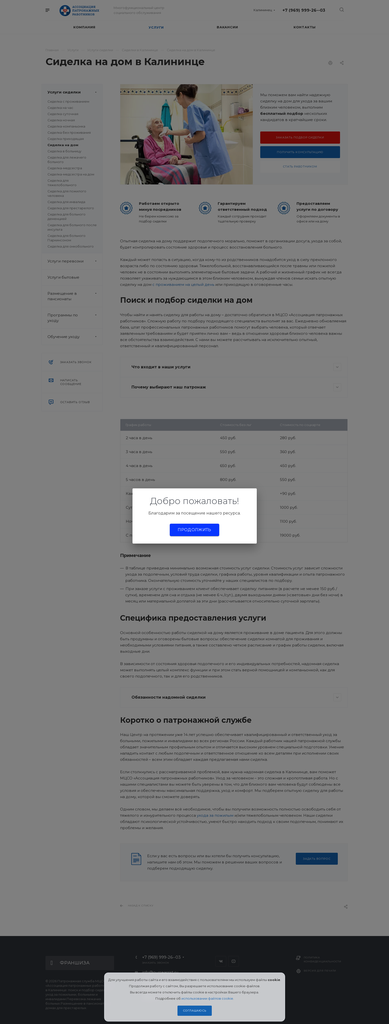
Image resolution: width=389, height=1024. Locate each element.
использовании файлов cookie (207, 998)
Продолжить (194, 529)
